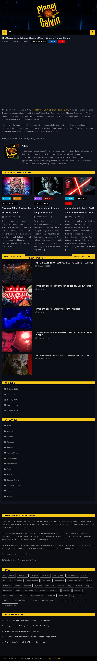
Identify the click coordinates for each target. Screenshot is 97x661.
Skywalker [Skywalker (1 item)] (63, 595)
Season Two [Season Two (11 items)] (21, 595)
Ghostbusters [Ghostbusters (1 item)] (59, 580)
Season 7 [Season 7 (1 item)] (77, 590)
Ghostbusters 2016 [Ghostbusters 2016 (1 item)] (75, 580)
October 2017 (12, 410)
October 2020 (12, 389)
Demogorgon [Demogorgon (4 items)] (58, 575)
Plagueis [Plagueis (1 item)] (89, 585)
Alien (9, 425)
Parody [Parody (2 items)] (79, 585)
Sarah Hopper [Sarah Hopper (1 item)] (53, 590)
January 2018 (12, 399)
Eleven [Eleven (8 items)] (83, 575)
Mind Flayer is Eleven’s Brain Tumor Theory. (50, 110)
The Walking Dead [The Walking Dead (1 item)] (10, 605)
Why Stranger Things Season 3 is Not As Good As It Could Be (64, 262)
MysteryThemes (54, 658)
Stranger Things (39, 41)
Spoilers (47, 198)
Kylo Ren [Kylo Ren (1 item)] (38, 585)
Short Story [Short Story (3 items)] (51, 595)
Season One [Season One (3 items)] (8, 595)
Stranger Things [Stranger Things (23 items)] (20, 600)
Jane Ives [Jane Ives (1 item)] (27, 585)
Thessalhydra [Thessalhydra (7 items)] (79, 600)
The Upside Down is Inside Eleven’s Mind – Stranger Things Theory (63, 334)
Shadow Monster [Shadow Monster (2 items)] (36, 595)
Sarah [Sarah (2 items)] (42, 590)
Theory (53, 41)
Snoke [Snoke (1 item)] (81, 595)
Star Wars (81, 198)
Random (17, 198)
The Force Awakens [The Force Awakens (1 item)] (48, 600)
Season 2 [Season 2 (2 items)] (66, 590)
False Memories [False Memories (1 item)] (32, 580)
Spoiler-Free (12, 463)
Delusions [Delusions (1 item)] (45, 575)
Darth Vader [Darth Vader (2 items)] (22, 575)
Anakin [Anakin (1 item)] (11, 575)
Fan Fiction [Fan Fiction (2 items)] (46, 580)
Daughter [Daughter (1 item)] (34, 575)
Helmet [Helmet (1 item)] (89, 580)
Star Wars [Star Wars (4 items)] (7, 600)
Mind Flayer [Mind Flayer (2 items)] (50, 585)
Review (37, 198)
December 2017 (13, 405)
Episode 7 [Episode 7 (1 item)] (7, 580)
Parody (10, 436)
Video (61, 41)
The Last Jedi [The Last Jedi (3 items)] (65, 600)
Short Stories (12, 458)
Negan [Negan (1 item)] (70, 585)
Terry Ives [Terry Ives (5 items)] (34, 600)
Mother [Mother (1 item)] (61, 585)
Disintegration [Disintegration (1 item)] (72, 575)
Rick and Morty (12, 452)
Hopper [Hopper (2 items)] (17, 585)
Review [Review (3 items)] (18, 590)
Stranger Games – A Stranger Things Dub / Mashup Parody (64, 286)
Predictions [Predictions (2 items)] (7, 590)
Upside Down (41, 138)
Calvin (25, 146)
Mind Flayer (19, 138)
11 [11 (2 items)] (4, 575)
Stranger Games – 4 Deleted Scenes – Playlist (84, 256)
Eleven (12, 138)
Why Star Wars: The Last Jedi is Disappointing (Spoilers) (15, 256)
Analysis (6, 198)
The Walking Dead (14, 485)
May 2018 (11, 394)
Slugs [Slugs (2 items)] (73, 595)
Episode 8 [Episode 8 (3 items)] (18, 580)
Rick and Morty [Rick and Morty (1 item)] (31, 590)
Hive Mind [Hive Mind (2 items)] (7, 585)
